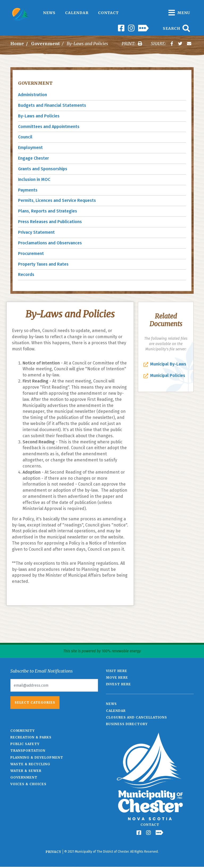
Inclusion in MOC (34, 179)
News (49, 12)
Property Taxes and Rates (43, 264)
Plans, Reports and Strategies (47, 211)
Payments (27, 190)
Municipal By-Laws (168, 364)
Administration (32, 94)
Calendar (76, 12)
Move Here (117, 677)
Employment (30, 147)
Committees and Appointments (48, 126)
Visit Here (116, 671)
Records (26, 274)
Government (45, 43)
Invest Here (118, 684)
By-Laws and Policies (39, 115)
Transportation (27, 751)
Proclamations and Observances (50, 242)
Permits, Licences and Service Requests (57, 200)
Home (17, 43)
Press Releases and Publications (50, 221)
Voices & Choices (28, 784)
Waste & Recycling (30, 764)
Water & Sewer (25, 771)
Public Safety (25, 744)
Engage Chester (33, 158)
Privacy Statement (36, 232)
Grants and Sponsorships (42, 168)
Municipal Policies (167, 375)
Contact (108, 12)
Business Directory (127, 724)
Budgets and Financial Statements (52, 105)
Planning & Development (36, 757)
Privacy (53, 852)
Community (22, 731)
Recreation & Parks (31, 737)
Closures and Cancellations (136, 717)
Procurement (31, 253)
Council (25, 136)
